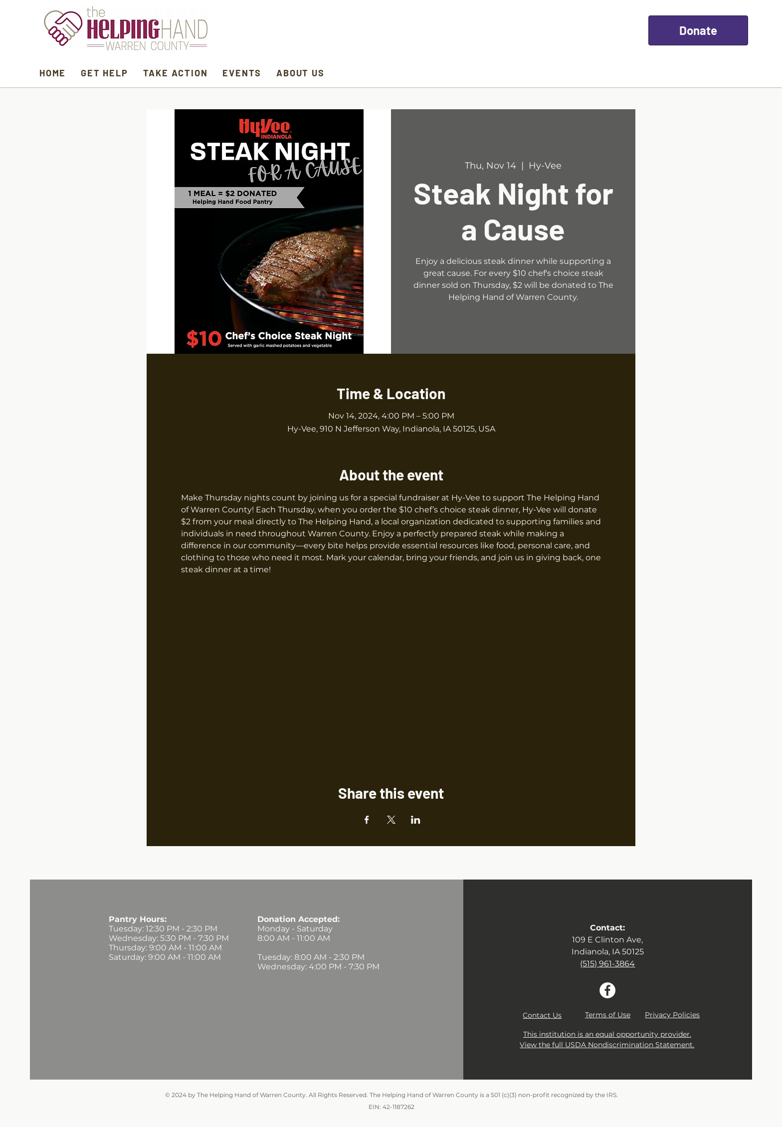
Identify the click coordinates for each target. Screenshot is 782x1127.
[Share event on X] (391, 820)
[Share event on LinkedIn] (415, 820)
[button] (542, 1015)
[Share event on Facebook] (367, 820)
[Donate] (698, 30)
